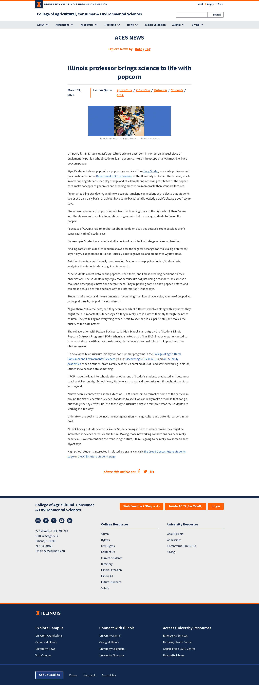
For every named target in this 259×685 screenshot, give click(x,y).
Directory (106, 564)
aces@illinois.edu (54, 551)
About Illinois (175, 534)
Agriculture (124, 90)
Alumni (105, 534)
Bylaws (105, 540)
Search (217, 15)
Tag (148, 49)
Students (177, 90)
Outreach (160, 90)
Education (143, 90)
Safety (105, 588)
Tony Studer (150, 171)
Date (138, 49)
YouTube (61, 520)
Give (220, 4)
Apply (210, 4)
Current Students (111, 558)
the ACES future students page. (97, 457)
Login (216, 506)
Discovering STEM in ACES (141, 359)
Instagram (38, 520)
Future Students (111, 582)
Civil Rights (108, 546)
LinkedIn (69, 520)
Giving (171, 552)
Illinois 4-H (107, 576)
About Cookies (49, 675)
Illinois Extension (155, 25)
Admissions (174, 540)
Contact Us (108, 552)
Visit (200, 4)
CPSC (120, 95)
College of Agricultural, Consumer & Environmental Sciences (89, 14)
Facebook (46, 520)
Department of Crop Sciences (114, 176)
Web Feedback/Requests (141, 506)
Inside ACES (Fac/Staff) (186, 506)
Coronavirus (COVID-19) (181, 546)
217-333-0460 (43, 546)
